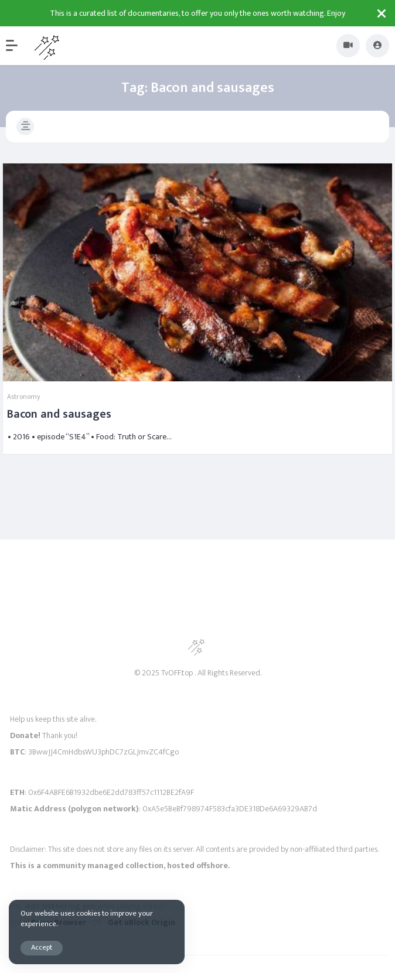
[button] (17, 45)
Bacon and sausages (59, 414)
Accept (41, 947)
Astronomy (23, 396)
